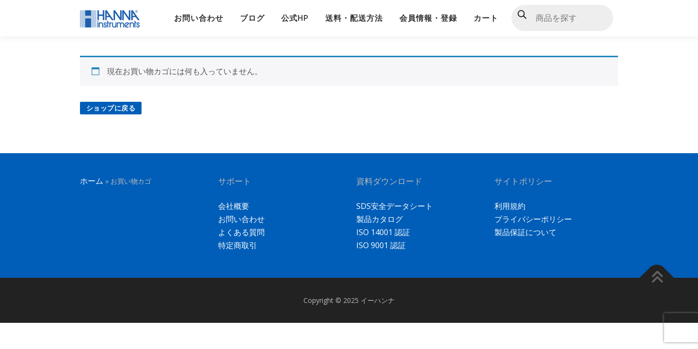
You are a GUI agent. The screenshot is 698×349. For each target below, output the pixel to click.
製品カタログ (379, 219)
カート (486, 18)
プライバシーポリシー (533, 219)
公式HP (295, 18)
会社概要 (233, 206)
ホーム (91, 180)
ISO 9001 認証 (381, 245)
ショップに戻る (111, 107)
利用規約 (509, 206)
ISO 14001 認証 (383, 232)
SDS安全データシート (394, 206)
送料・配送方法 (354, 18)
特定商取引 (237, 245)
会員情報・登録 (428, 18)
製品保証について (525, 232)
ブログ (252, 18)
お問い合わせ (198, 18)
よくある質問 (241, 232)
